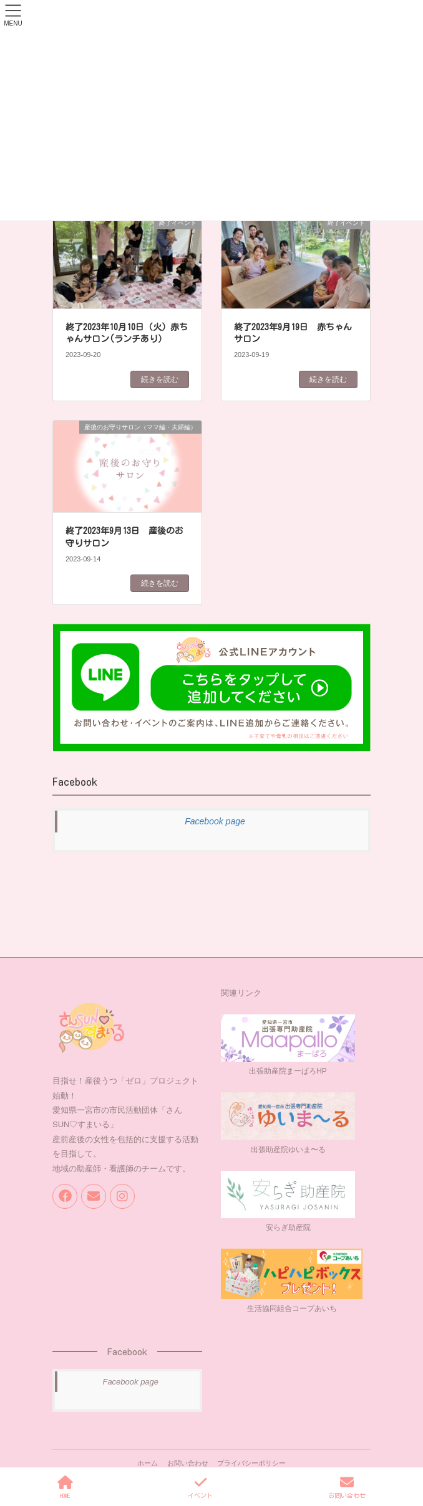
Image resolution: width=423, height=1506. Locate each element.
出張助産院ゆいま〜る (288, 1149)
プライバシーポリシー (251, 1463)
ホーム (147, 1463)
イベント (200, 1487)
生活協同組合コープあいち (292, 1308)
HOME (65, 1487)
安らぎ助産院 (288, 1227)
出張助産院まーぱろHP (288, 1071)
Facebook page (215, 821)
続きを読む (159, 379)
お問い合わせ (187, 1463)
